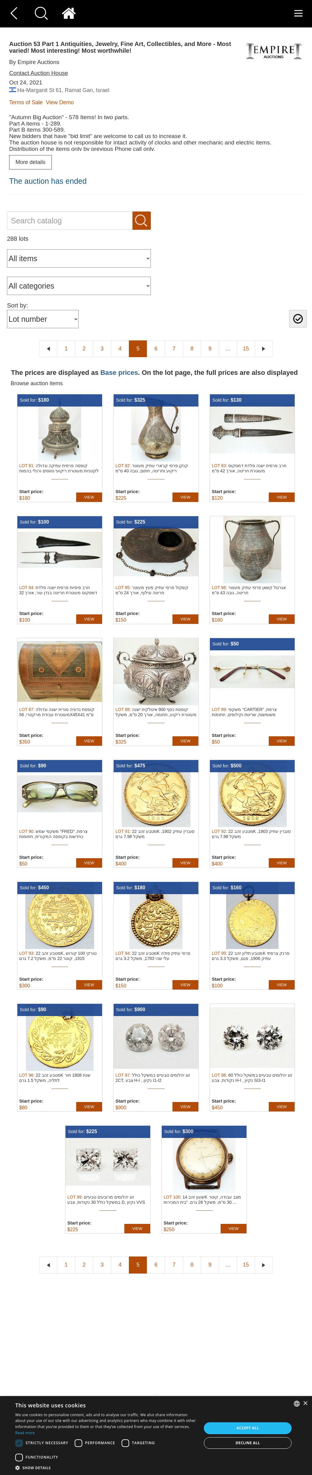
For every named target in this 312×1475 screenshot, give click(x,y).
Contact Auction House (38, 73)
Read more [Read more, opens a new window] (25, 1432)
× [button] (305, 1403)
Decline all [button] (248, 1442)
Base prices (119, 372)
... (227, 349)
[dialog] (156, 1435)
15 (246, 349)
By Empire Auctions (34, 62)
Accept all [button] (247, 1428)
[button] (105, 1467)
